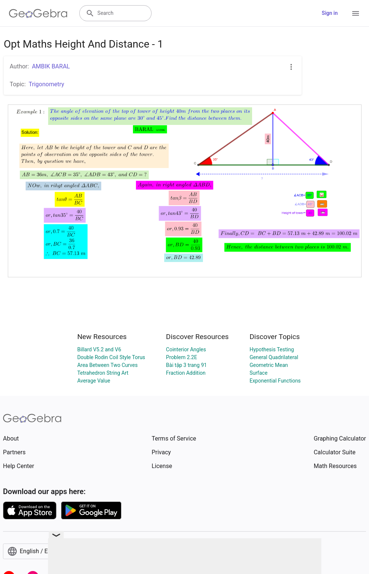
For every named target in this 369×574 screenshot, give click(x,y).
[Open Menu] (355, 13)
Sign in (330, 13)
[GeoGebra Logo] (38, 13)
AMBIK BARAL (51, 66)
